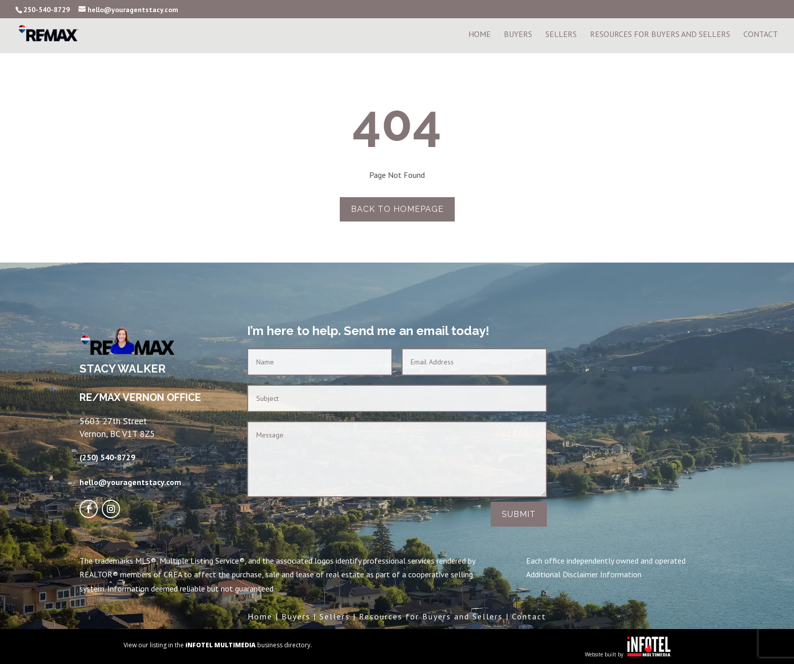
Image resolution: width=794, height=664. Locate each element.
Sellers (561, 34)
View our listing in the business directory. (218, 645)
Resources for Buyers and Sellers (431, 616)
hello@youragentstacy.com (130, 482)
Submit (519, 514)
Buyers (518, 34)
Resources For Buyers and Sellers (660, 34)
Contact (760, 34)
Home (479, 34)
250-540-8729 (46, 9)
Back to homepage (397, 209)
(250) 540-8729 (107, 457)
